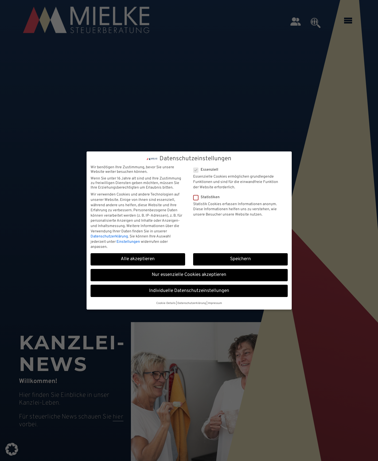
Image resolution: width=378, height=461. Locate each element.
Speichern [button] (240, 259)
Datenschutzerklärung (109, 236)
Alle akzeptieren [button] (138, 259)
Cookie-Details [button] (166, 303)
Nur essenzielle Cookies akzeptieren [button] (189, 275)
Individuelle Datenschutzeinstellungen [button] (189, 291)
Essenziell (207, 169)
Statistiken (208, 197)
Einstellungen (128, 242)
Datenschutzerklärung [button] (191, 303)
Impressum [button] (215, 303)
